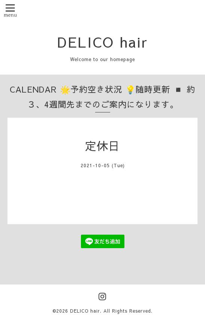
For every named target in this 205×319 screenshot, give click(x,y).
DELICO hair (102, 41)
